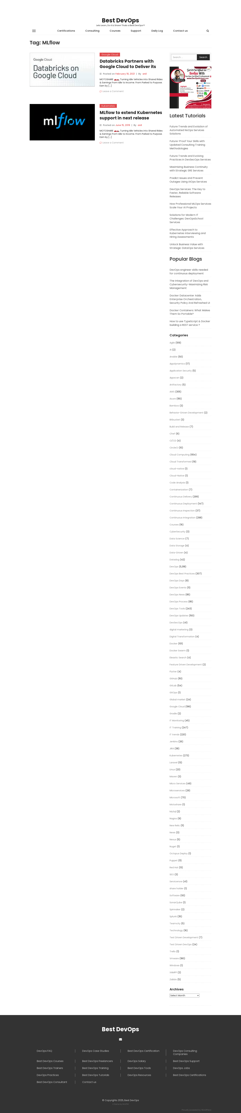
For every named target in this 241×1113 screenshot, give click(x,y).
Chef (172, 433)
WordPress (206, 1110)
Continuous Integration (182, 517)
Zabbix (173, 979)
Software (175, 895)
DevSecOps (176, 622)
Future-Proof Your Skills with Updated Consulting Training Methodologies (187, 144)
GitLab (173, 685)
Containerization (179, 489)
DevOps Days (177, 580)
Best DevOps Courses (50, 1061)
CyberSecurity (177, 531)
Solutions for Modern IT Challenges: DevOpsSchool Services (186, 218)
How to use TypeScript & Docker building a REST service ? (190, 323)
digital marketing (179, 629)
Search (203, 57)
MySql (173, 811)
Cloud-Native (177, 475)
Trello (173, 951)
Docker (173, 643)
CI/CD (173, 440)
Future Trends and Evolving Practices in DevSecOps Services (190, 157)
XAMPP (173, 972)
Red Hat (174, 867)
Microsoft (175, 797)
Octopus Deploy (179, 853)
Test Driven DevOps (181, 944)
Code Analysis (177, 482)
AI (171, 349)
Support (136, 31)
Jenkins (174, 741)
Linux (172, 769)
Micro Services (178, 783)
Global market (177, 699)
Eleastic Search (178, 657)
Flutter (173, 671)
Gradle (173, 713)
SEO (172, 874)
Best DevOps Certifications (189, 1075)
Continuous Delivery (181, 496)
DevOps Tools (177, 608)
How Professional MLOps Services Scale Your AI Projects (190, 205)
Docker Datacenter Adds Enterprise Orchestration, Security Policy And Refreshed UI (190, 299)
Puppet (174, 860)
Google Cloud (110, 54)
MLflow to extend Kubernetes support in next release (131, 115)
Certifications (66, 31)
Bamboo (174, 405)
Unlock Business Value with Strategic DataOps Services (187, 246)
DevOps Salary (137, 1061)
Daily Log (157, 31)
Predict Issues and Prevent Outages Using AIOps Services (188, 180)
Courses (115, 31)
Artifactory (176, 384)
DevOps (174, 566)
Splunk (173, 916)
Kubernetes (108, 105)
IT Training (175, 727)
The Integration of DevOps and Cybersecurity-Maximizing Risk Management (189, 284)
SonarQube (176, 902)
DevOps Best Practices (182, 573)
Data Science (177, 538)
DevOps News (177, 594)
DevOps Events (178, 587)
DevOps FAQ (44, 1051)
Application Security (181, 370)
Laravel (173, 762)
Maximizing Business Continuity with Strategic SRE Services (189, 168)
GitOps (173, 692)
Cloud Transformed (180, 461)
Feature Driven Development (186, 664)
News (172, 832)
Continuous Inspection (182, 510)
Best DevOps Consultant (52, 1082)
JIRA (172, 748)
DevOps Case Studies (95, 1051)
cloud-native (177, 468)
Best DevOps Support (186, 1061)
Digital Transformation (182, 636)
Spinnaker (175, 909)
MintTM (125, 1104)
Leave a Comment (113, 91)
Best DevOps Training (95, 1068)
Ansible (173, 356)
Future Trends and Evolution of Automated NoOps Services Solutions (189, 130)
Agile (172, 342)
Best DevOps (120, 20)
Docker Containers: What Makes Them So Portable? (190, 312)
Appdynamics (177, 363)
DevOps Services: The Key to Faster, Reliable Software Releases (187, 192)
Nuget (173, 846)
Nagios (173, 818)
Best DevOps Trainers (50, 1068)
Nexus (173, 839)
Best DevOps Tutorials (95, 1075)
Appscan (174, 377)
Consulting (92, 31)
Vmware (174, 958)
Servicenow (176, 881)
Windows (174, 965)
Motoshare (176, 804)
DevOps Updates (179, 615)
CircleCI (174, 447)
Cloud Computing (180, 454)
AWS (172, 391)
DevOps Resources (139, 1075)
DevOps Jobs (181, 1068)
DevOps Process (179, 601)
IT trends (174, 734)
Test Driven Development (184, 937)
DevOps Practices (48, 1075)
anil (144, 73)
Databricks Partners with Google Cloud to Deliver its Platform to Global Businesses (132, 66)
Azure (173, 398)
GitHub (173, 678)
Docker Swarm (178, 650)
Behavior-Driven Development (186, 412)
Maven (173, 776)
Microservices (177, 790)
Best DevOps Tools (139, 1068)
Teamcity (175, 923)
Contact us (180, 31)
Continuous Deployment (183, 503)
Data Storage (177, 545)
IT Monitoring (177, 720)
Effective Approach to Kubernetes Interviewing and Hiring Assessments (188, 233)
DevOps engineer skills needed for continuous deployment (189, 271)
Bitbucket (175, 419)
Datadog (174, 559)
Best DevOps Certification (143, 1051)
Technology (176, 930)
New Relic (175, 825)
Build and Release (179, 426)
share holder (176, 888)
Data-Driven (176, 552)
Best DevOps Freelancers (97, 1061)
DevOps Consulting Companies (185, 1052)
